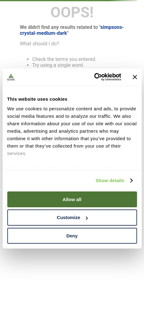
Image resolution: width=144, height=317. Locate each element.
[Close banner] (135, 77)
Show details (110, 180)
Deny (72, 235)
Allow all (72, 199)
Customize (72, 217)
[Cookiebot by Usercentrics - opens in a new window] (94, 77)
